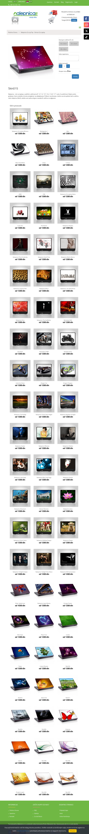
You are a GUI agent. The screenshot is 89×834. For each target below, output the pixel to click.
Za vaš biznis (38, 815)
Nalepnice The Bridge (20, 414)
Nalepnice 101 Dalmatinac (68, 288)
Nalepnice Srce (20, 320)
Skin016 (67, 665)
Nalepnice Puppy (68, 540)
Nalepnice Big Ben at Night (68, 414)
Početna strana (14, 809)
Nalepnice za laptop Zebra (68, 194)
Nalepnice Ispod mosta (44, 602)
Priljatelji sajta (64, 809)
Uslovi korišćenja (65, 815)
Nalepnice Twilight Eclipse (20, 571)
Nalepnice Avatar (20, 445)
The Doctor (44, 225)
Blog (62, 2)
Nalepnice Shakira (68, 445)
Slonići (20, 760)
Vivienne (67, 728)
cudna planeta (44, 665)
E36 (44, 194)
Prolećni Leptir (20, 791)
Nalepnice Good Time (44, 257)
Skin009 (43, 728)
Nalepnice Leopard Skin (20, 288)
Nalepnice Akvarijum (20, 508)
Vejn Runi (20, 351)
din (14, 1)
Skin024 (20, 728)
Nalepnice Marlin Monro (68, 257)
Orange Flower (67, 602)
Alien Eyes (20, 634)
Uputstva (49, 2)
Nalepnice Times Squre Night (43, 414)
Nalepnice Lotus (68, 508)
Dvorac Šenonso (44, 508)
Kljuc (68, 131)
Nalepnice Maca (44, 288)
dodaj (75, 76)
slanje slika (33, 17)
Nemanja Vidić (68, 320)
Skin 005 (44, 760)
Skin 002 (44, 791)
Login (76, 2)
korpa (74, 20)
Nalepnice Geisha (68, 477)
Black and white (20, 163)
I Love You (20, 225)
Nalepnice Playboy (67, 225)
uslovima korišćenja (23, 831)
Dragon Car (44, 383)
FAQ (35, 809)
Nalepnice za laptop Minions (20, 131)
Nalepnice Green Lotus (20, 540)
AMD (20, 194)
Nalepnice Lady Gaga (20, 477)
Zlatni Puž (44, 697)
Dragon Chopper (68, 383)
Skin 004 (68, 760)
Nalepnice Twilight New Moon (44, 571)
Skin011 (67, 697)
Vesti (61, 812)
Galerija (36, 812)
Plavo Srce (44, 634)
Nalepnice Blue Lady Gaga (44, 477)
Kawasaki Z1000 (44, 351)
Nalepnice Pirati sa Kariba (20, 257)
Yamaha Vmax (68, 351)
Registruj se (69, 2)
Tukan (20, 665)
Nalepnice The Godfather (44, 320)
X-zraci (68, 163)
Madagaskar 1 (44, 131)
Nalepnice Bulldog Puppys (44, 540)
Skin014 (20, 697)
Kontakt (56, 2)
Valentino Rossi (20, 383)
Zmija (44, 163)
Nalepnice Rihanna (43, 445)
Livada (68, 634)
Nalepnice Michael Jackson (68, 571)
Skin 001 (68, 791)
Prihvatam (73, 831)
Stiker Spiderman (20, 602)
